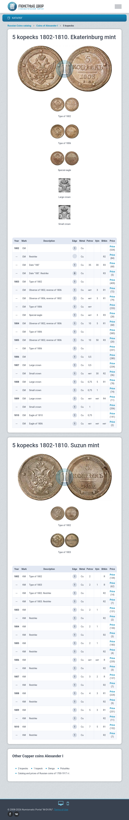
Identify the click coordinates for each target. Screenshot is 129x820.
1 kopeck (38, 768)
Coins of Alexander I (47, 25)
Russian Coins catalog (19, 25)
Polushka (64, 768)
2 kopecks (23, 768)
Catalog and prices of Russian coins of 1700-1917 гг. (44, 773)
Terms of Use (61, 809)
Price (112, 246)
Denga (51, 768)
